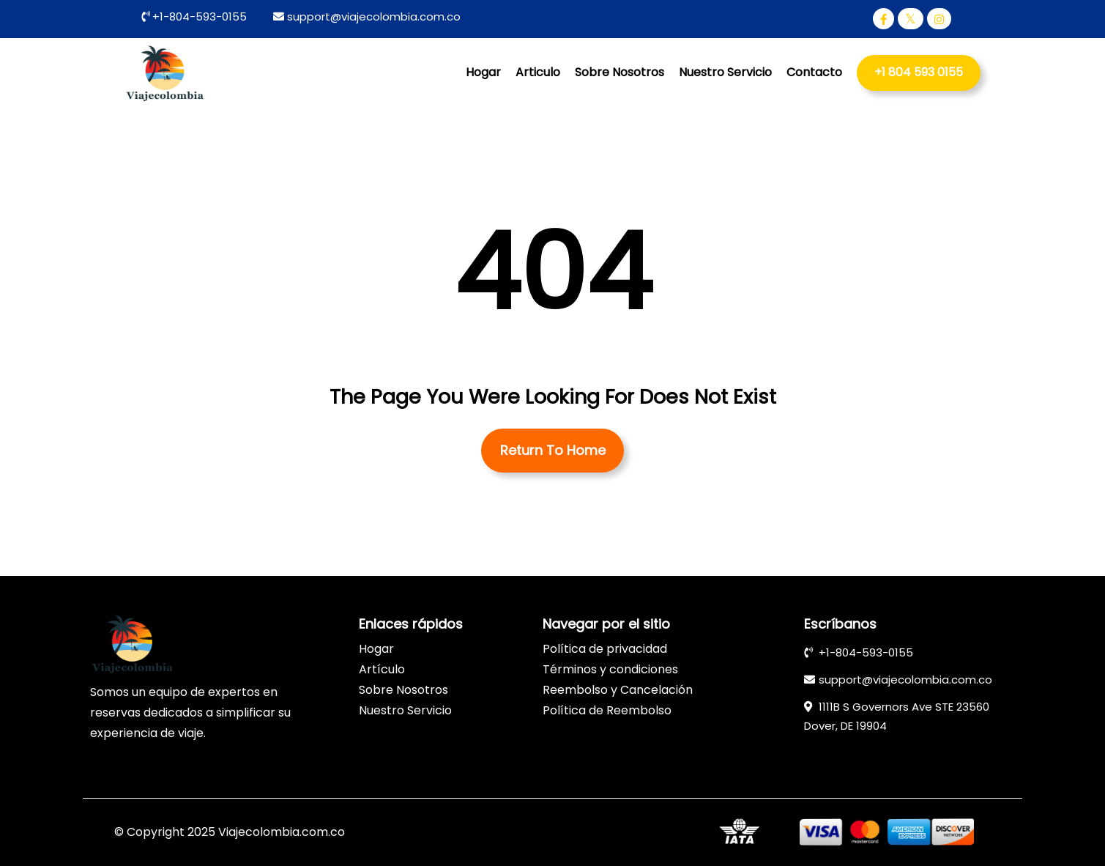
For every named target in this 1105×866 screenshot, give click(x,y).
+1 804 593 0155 (918, 72)
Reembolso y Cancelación (618, 689)
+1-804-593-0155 (198, 16)
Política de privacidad (605, 648)
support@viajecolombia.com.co (374, 16)
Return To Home (553, 450)
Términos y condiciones (610, 669)
